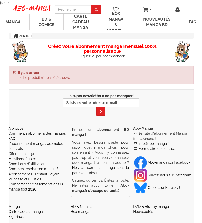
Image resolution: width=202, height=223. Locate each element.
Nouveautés (143, 212)
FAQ (12, 138)
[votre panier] (147, 9)
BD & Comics (46, 22)
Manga (14, 206)
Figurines (16, 217)
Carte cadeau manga (80, 22)
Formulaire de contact (157, 149)
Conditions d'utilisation (27, 164)
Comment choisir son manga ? (33, 169)
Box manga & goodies (116, 22)
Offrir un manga (21, 154)
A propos (16, 128)
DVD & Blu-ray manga (151, 206)
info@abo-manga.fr (154, 144)
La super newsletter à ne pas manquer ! (101, 105)
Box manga (80, 212)
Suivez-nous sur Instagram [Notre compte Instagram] (162, 175)
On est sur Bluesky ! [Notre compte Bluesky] (157, 188)
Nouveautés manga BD (156, 22)
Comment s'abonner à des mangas (37, 133)
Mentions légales (23, 159)
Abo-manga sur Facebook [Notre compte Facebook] (162, 162)
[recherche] (73, 9)
